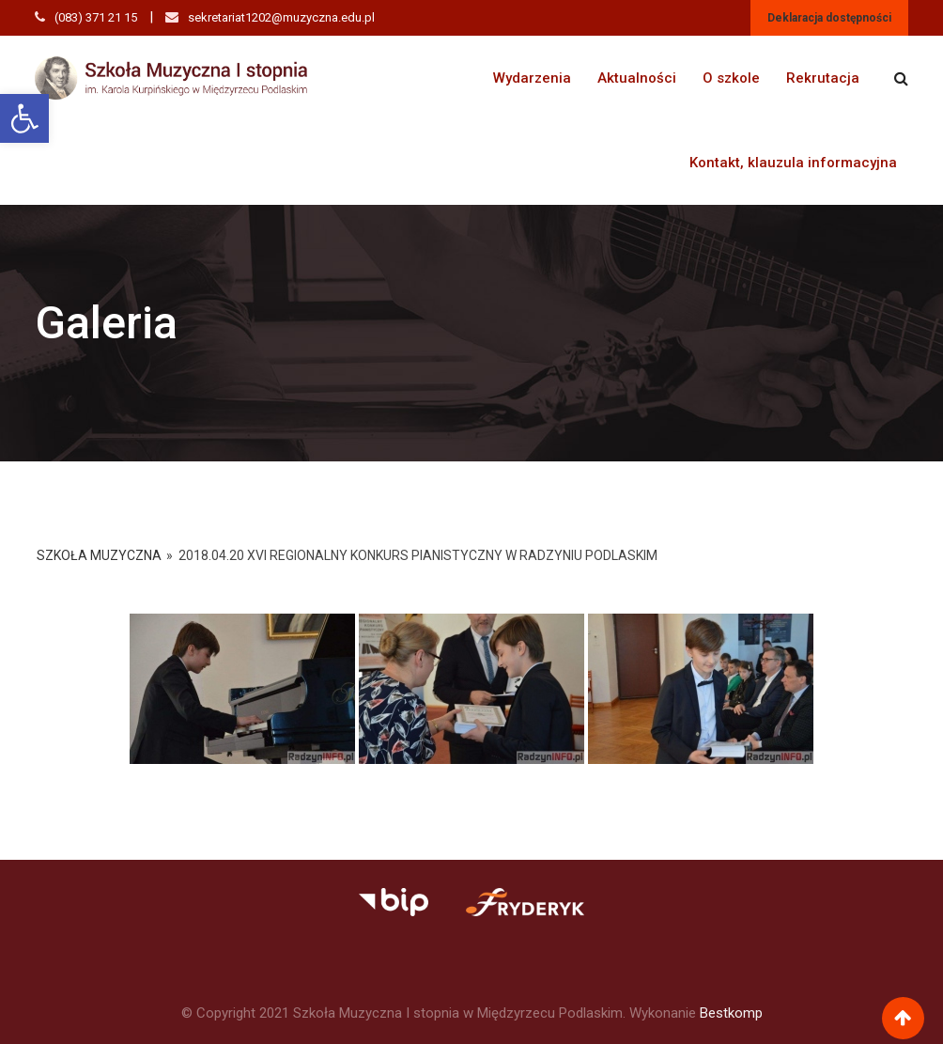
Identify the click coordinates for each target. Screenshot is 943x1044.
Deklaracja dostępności (829, 17)
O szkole (731, 78)
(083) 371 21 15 (95, 17)
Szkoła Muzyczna (99, 555)
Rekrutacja (822, 78)
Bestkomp (731, 1013)
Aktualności (636, 78)
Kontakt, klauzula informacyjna (793, 162)
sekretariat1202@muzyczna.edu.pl (281, 17)
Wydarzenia (532, 78)
